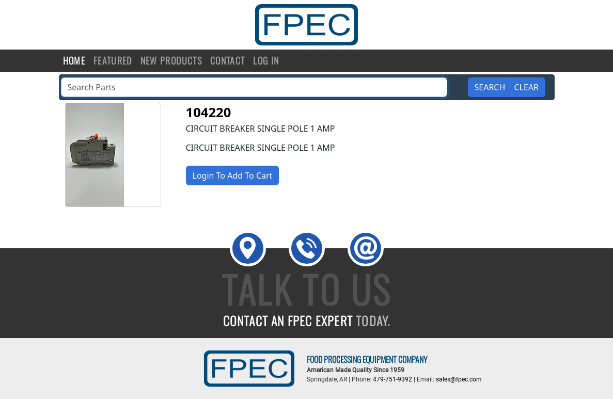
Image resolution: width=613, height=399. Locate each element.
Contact (227, 60)
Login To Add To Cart (233, 175)
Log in (266, 60)
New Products (171, 60)
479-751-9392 (392, 379)
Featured (112, 60)
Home (74, 60)
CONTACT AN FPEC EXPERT (306, 320)
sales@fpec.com (459, 379)
